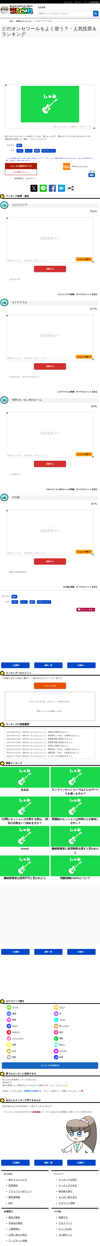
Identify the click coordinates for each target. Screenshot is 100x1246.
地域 (58, 1057)
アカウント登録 (66, 1203)
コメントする (50, 686)
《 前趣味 (15, 665)
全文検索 (41, 7)
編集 (92, 175)
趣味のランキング (23, 21)
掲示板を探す (65, 1191)
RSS (10, 1203)
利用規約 (13, 1185)
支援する (63, 1217)
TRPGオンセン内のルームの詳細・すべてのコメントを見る (71, 489)
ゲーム (12, 1007)
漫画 (11, 1013)
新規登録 (36, 1112)
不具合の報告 (15, 1223)
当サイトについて (17, 1179)
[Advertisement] (50, 61)
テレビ (59, 1019)
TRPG (19, 151)
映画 (11, 1019)
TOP (11, 21)
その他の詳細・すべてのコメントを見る (80, 587)
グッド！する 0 (86, 609)
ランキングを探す (67, 1179)
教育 (11, 1057)
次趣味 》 (81, 665)
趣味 (19, 145)
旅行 (58, 1032)
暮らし (59, 1044)
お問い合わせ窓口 (17, 1235)
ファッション (15, 1038)
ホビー (28, 151)
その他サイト (65, 1235)
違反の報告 (14, 1217)
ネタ (11, 1051)
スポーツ (13, 1032)
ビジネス (60, 1051)
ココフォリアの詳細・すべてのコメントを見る (77, 294)
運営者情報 (14, 1197)
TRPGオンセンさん (80, 166)
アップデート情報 (17, 1240)
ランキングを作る (67, 1185)
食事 (11, 1044)
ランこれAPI (65, 1229)
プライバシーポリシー (20, 1191)
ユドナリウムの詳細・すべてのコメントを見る (77, 392)
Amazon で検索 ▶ (84, 259)
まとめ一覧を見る (67, 1197)
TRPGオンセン (48, 151)
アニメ (59, 1007)
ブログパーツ (65, 1223)
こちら (12, 160)
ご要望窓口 (14, 1229)
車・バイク (61, 1026)
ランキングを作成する (50, 1065)
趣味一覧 (48, 665)
